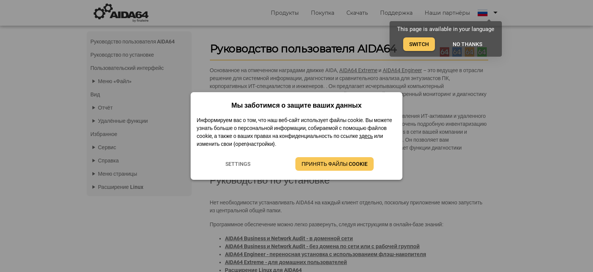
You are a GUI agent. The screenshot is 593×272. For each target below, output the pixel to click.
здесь (366, 136)
